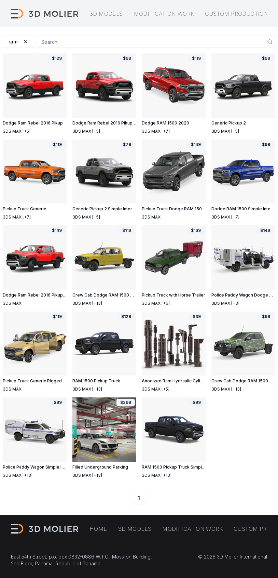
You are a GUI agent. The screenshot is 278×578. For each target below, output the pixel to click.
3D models (106, 13)
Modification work (164, 13)
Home (98, 528)
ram (18, 41)
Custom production (236, 13)
